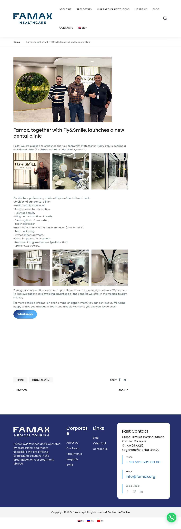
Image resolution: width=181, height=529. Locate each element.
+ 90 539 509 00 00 (143, 462)
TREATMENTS (84, 9)
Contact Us (100, 449)
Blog (156, 9)
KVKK (69, 465)
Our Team (72, 448)
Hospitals (141, 9)
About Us (65, 9)
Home (16, 42)
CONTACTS (66, 27)
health (20, 380)
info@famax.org (140, 476)
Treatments (74, 454)
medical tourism (40, 380)
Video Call (99, 443)
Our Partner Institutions (113, 9)
